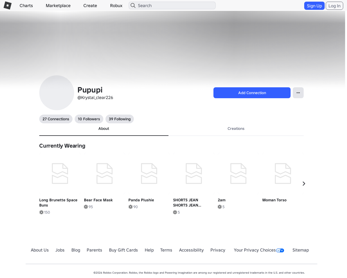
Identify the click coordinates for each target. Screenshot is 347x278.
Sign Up (314, 5)
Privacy (217, 250)
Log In (334, 5)
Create (90, 5)
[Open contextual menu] (298, 92)
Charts (26, 5)
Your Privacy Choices (259, 250)
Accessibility (191, 250)
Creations (236, 128)
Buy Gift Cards (123, 250)
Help (149, 250)
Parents (94, 250)
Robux (116, 5)
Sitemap (300, 250)
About (103, 128)
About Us (40, 250)
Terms (166, 250)
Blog (75, 250)
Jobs (60, 250)
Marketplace (58, 5)
